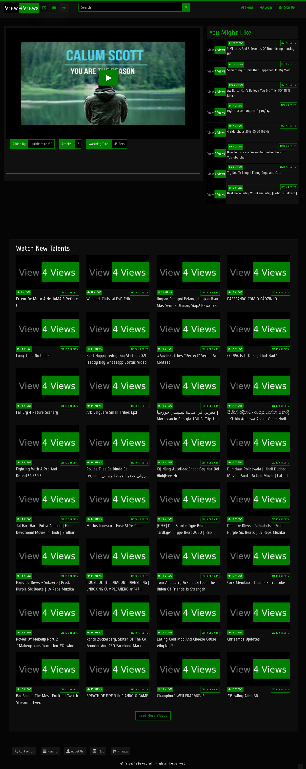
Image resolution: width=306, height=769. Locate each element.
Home (247, 7)
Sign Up (287, 7)
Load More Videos (153, 716)
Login (266, 7)
